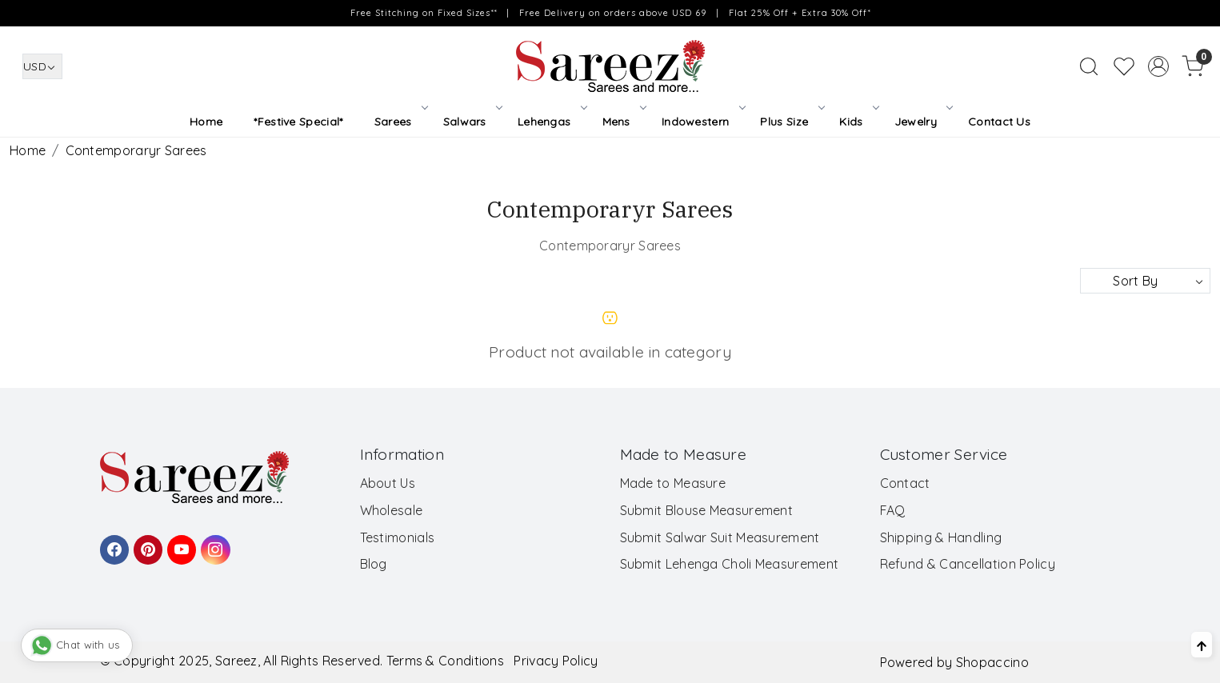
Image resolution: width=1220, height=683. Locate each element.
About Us (387, 483)
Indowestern (702, 121)
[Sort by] (1145, 281)
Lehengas (551, 121)
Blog (373, 564)
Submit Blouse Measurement (707, 510)
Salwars (472, 121)
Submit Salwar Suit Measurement (720, 537)
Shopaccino (992, 662)
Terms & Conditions (445, 661)
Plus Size (791, 121)
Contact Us (999, 121)
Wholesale (391, 510)
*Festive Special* (298, 121)
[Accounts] (1158, 66)
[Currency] (42, 66)
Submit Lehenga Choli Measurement (729, 564)
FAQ (893, 510)
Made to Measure (673, 483)
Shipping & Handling (941, 537)
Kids (858, 121)
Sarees (400, 121)
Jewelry (922, 121)
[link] (1088, 66)
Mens (623, 121)
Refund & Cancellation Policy (967, 564)
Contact (905, 483)
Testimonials (397, 537)
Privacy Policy (556, 661)
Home (206, 121)
